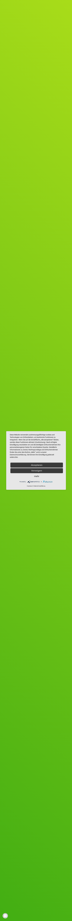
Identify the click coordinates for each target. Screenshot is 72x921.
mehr (36, 476)
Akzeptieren (36, 465)
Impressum (30, 486)
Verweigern (36, 470)
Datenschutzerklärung (39, 486)
